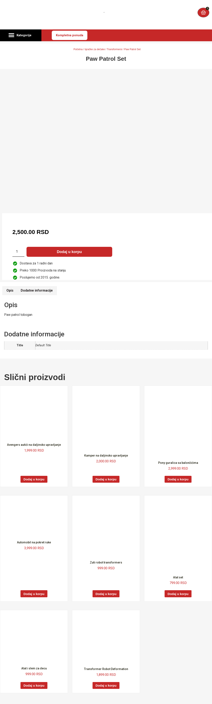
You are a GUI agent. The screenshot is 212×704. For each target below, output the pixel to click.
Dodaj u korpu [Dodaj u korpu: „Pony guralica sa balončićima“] (178, 479)
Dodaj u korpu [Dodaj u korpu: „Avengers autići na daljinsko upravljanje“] (34, 479)
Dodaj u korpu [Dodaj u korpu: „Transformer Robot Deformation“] (106, 685)
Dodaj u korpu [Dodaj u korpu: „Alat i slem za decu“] (34, 685)
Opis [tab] (9, 290)
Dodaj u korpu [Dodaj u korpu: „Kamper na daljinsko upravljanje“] (106, 479)
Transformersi (114, 49)
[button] (20, 35)
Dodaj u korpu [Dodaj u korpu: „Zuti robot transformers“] (106, 594)
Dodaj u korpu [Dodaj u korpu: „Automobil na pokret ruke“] (34, 594)
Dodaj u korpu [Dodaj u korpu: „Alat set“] (178, 594)
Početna (78, 49)
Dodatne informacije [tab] (37, 290)
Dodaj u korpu (69, 252)
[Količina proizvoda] (18, 252)
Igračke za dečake (95, 49)
